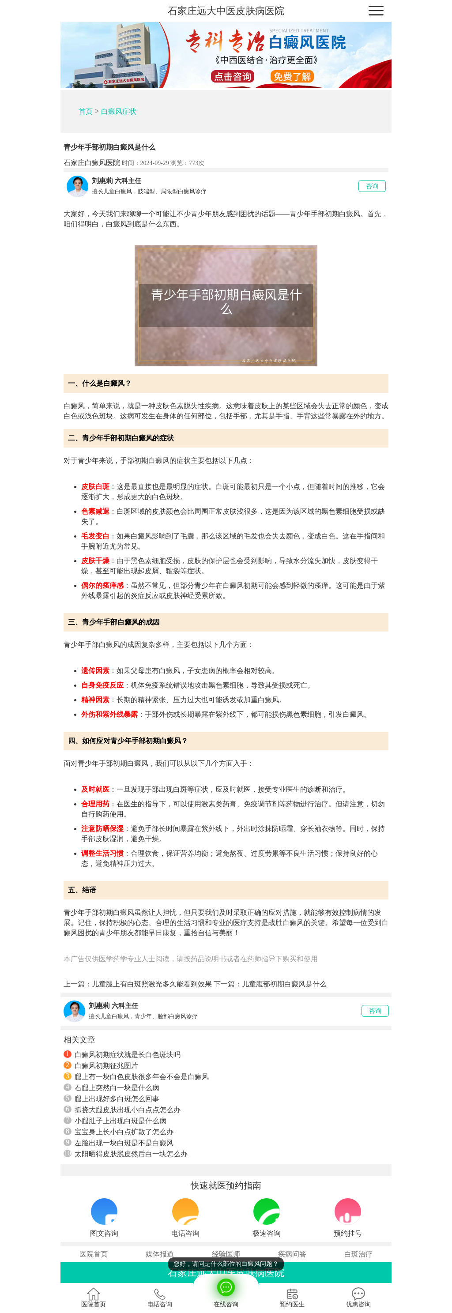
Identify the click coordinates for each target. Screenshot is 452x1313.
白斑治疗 (358, 1254)
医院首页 (93, 1254)
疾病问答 (292, 1254)
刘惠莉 (102, 180)
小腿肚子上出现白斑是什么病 (115, 1121)
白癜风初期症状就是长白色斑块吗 (122, 1054)
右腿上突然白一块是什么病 (111, 1087)
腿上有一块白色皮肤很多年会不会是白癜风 (136, 1076)
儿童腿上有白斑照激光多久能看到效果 (152, 984)
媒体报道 (160, 1254)
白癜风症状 (118, 111)
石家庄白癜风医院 (92, 162)
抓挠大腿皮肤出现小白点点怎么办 (122, 1110)
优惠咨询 (358, 1297)
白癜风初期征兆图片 (101, 1065)
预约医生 (292, 1297)
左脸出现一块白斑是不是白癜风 (118, 1143)
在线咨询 (226, 1291)
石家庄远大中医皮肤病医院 (226, 10)
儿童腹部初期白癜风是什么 (284, 984)
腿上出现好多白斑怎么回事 (111, 1098)
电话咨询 (159, 1297)
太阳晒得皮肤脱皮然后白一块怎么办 (126, 1154)
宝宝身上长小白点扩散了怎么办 (118, 1132)
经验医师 (226, 1254)
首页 (86, 111)
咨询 (372, 186)
